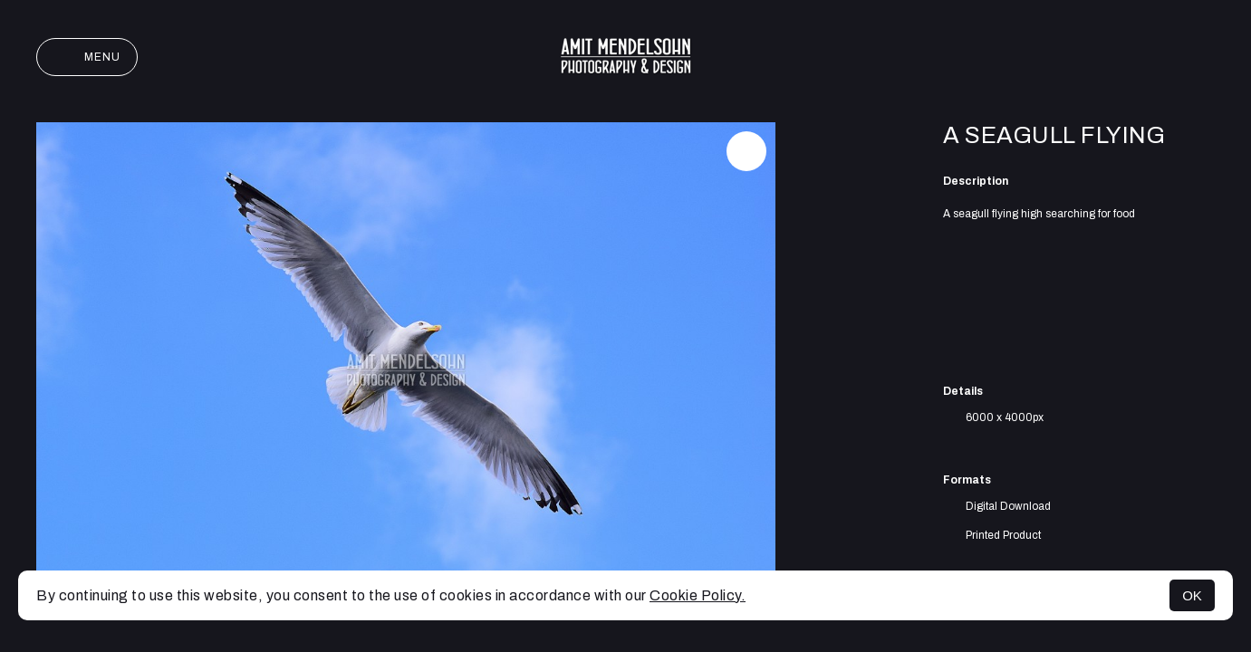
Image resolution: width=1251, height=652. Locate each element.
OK (1192, 595)
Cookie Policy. (698, 595)
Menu (86, 57)
